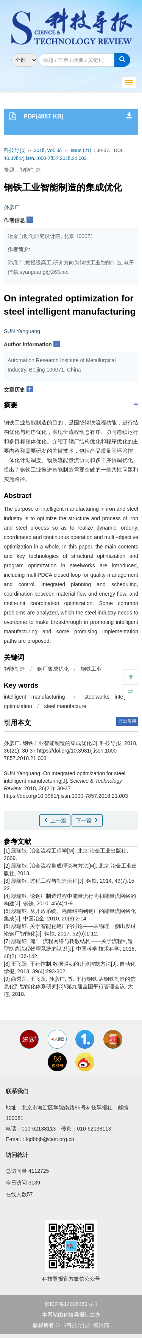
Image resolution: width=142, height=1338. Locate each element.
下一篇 (87, 820)
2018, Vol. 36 (48, 150)
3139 (34, 1183)
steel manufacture (65, 706)
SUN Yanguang (22, 331)
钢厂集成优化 (53, 669)
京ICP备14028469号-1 (70, 1304)
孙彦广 (12, 207)
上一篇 (55, 820)
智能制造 (14, 669)
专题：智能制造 (22, 170)
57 (30, 1194)
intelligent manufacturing (34, 697)
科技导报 (14, 150)
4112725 (38, 1171)
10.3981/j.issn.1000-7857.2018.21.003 (45, 158)
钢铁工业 (91, 669)
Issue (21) (80, 150)
